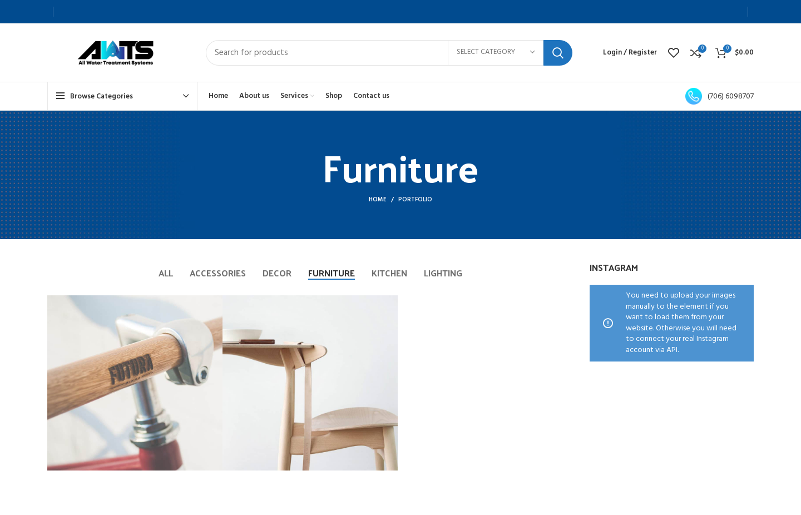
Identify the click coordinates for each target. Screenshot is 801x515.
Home (378, 199)
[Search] (389, 53)
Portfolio (415, 200)
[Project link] (134, 383)
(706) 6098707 (719, 96)
